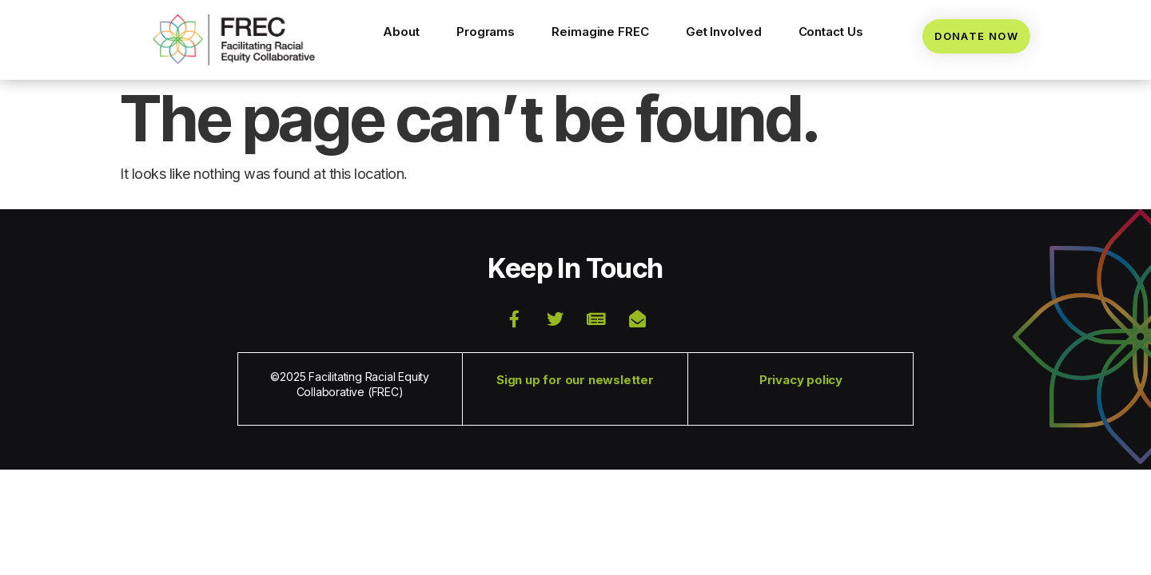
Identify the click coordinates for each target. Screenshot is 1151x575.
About (401, 31)
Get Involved (724, 31)
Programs (485, 31)
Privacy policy (800, 379)
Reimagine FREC (600, 31)
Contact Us (831, 31)
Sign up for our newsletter (575, 379)
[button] (234, 40)
